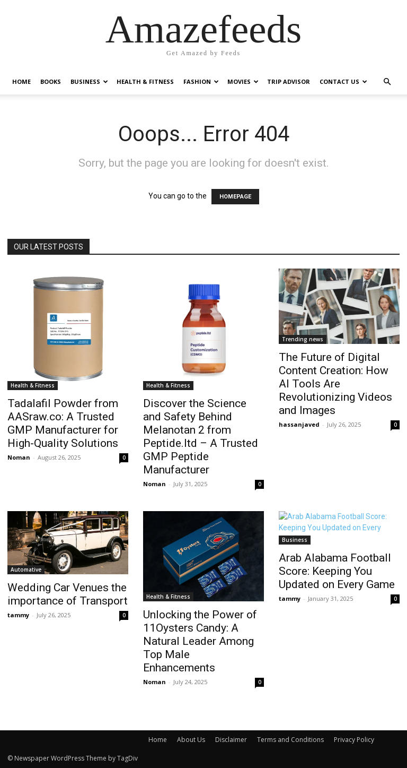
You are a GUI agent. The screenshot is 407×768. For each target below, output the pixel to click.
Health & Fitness (145, 81)
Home (21, 81)
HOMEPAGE (235, 196)
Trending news (302, 339)
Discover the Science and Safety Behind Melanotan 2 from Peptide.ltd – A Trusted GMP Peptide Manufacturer (200, 436)
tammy (18, 615)
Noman (18, 457)
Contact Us (343, 81)
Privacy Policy (354, 739)
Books (50, 81)
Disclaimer (231, 739)
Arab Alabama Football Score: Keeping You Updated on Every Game (337, 571)
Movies (243, 81)
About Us (191, 739)
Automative (26, 569)
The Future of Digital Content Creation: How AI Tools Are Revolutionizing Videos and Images (335, 384)
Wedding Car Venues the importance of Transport (67, 594)
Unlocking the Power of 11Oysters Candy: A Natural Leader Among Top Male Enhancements (200, 641)
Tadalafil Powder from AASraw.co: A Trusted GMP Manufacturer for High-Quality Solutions (62, 423)
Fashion (201, 81)
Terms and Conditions (290, 739)
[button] (387, 82)
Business (89, 81)
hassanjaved (299, 424)
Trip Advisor (288, 81)
